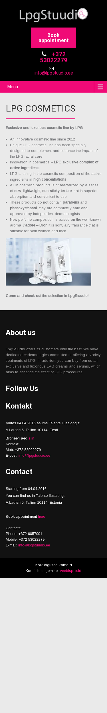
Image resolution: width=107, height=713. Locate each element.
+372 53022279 (53, 57)
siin (31, 438)
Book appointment (54, 37)
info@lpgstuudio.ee (53, 73)
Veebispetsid (70, 571)
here (41, 516)
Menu (12, 86)
